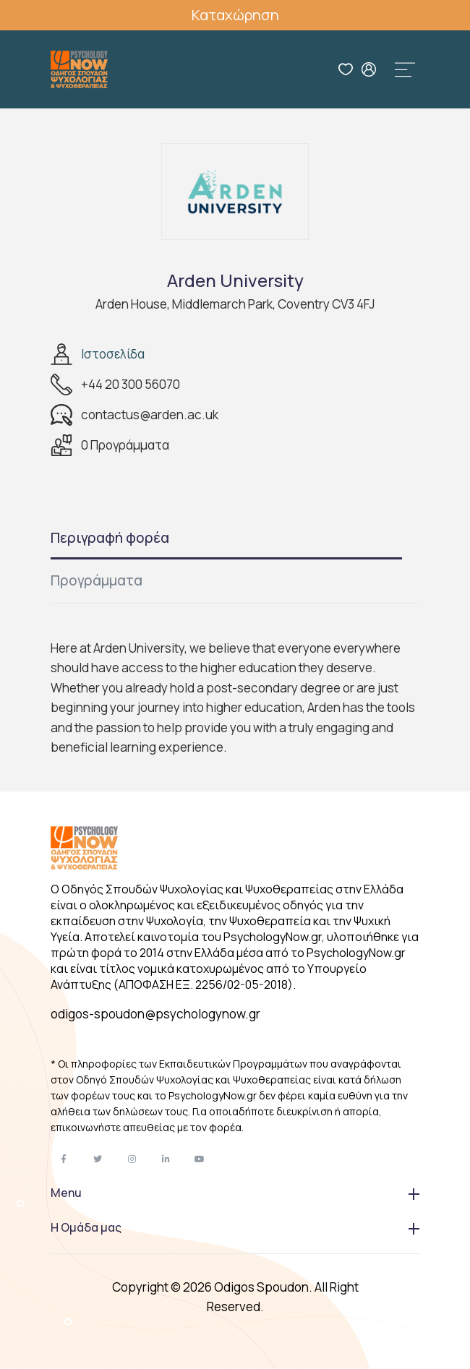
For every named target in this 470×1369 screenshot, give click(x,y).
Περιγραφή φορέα (110, 537)
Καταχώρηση (235, 15)
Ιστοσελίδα (113, 354)
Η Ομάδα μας (235, 1227)
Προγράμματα (96, 580)
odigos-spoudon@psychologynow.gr (155, 1013)
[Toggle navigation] (404, 69)
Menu (235, 1192)
